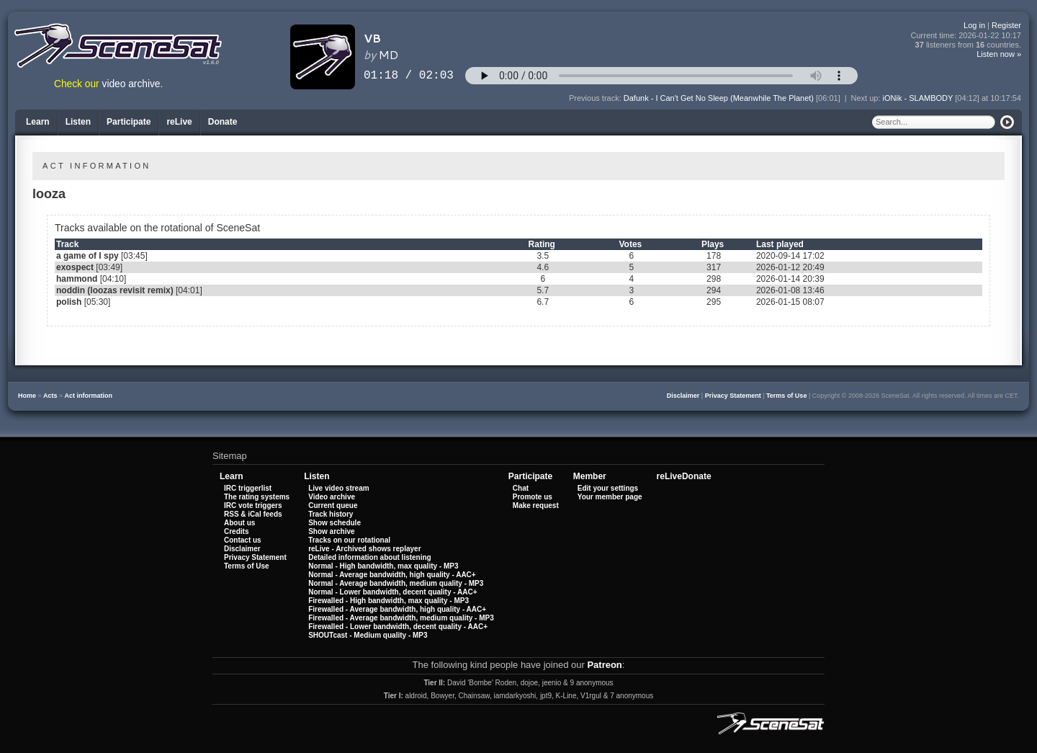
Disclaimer (683, 395)
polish (68, 302)
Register (1006, 25)
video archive (131, 84)
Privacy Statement (733, 395)
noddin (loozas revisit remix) (115, 290)
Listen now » (999, 54)
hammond (76, 279)
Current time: (966, 36)
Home (27, 395)
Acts (50, 395)
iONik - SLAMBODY (918, 98)
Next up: (867, 98)
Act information (89, 395)
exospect (75, 267)
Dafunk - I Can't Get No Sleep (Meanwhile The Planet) (719, 98)
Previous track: (596, 98)
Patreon (604, 664)
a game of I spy (87, 256)
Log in (974, 25)
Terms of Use (786, 395)
